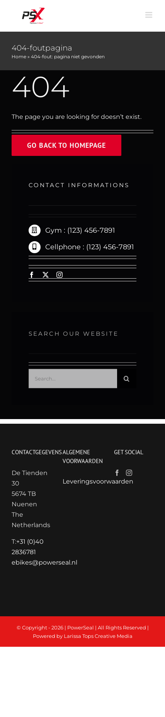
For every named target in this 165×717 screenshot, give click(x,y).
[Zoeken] (126, 380)
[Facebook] (117, 473)
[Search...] (73, 380)
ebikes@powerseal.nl (44, 562)
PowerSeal (80, 627)
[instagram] (59, 275)
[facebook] (32, 275)
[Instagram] (129, 473)
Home (19, 56)
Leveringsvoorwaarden (98, 481)
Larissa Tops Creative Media (98, 636)
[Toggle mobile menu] (149, 15)
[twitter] (46, 275)
